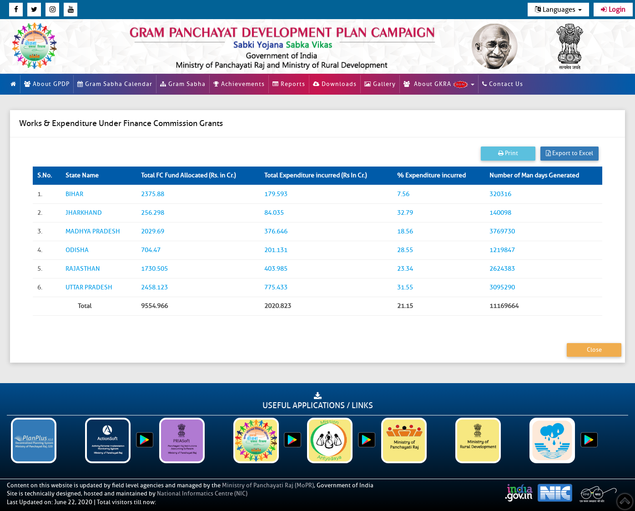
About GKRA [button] (438, 84)
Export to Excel (569, 153)
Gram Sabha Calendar (114, 84)
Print (508, 153)
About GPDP (47, 84)
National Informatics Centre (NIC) (202, 493)
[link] (282, 46)
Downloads (335, 84)
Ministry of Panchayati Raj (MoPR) (268, 485)
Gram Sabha (183, 84)
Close (594, 350)
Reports (288, 84)
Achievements (239, 84)
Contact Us (502, 84)
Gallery (380, 84)
